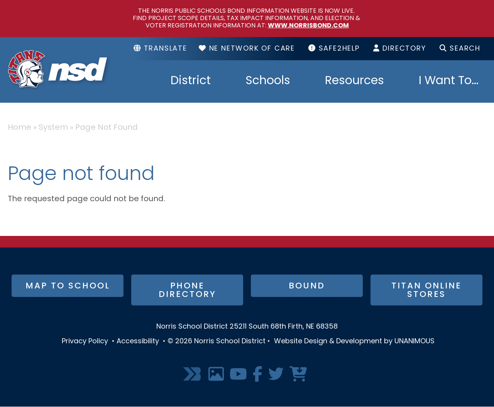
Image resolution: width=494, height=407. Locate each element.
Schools (267, 81)
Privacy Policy (85, 341)
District (191, 81)
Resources (354, 81)
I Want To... (449, 81)
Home (19, 128)
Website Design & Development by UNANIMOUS (354, 341)
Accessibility (138, 341)
